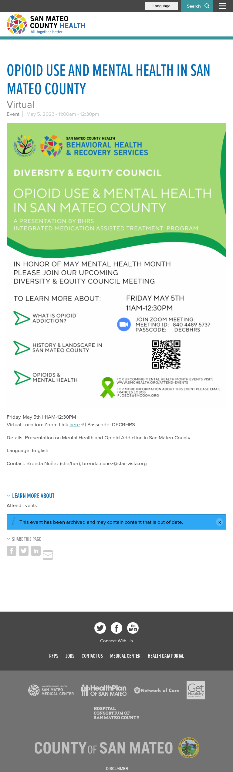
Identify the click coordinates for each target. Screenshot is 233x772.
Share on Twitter (24, 551)
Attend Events (22, 505)
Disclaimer (117, 769)
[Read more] (116, 265)
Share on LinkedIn (36, 551)
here (74, 424)
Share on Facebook (11, 551)
